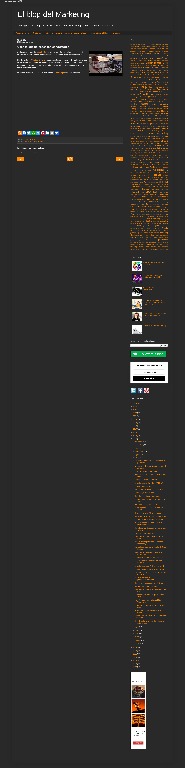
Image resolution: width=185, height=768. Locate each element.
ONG (150, 153)
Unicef (165, 204)
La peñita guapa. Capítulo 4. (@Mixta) (149, 483)
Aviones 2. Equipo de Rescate (146, 480)
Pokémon (145, 164)
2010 (135, 657)
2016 (135, 432)
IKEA (164, 116)
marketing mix (140, 235)
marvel (147, 235)
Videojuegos (163, 207)
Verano (151, 207)
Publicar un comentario (29, 153)
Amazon (151, 51)
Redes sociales (154, 175)
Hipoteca (133, 116)
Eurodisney (151, 101)
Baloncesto (143, 61)
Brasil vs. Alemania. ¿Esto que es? (147, 586)
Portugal (165, 164)
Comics (147, 75)
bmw (143, 216)
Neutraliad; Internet (143, 150)
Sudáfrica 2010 (138, 197)
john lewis (164, 230)
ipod (159, 230)
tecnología (41, 52)
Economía (134, 92)
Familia (153, 104)
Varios (139, 207)
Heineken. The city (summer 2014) (147, 505)
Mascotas (133, 136)
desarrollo (142, 221)
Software (165, 189)
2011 (135, 654)
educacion (164, 221)
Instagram (134, 121)
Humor (158, 116)
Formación (153, 106)
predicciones (163, 240)
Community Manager (160, 75)
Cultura (133, 85)
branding (152, 216)
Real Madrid (156, 172)
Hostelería (146, 116)
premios (133, 242)
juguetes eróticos (142, 233)
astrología (154, 214)
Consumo (153, 79)
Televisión (134, 202)
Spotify (155, 192)
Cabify (166, 65)
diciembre (139, 442)
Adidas (152, 48)
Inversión (143, 124)
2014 (135, 439)
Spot (148, 191)
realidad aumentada (136, 244)
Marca (151, 134)
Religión (154, 177)
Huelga (152, 116)
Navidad (156, 148)
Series (132, 187)
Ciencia (137, 72)
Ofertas (155, 153)
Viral (41, 141)
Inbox (147, 118)
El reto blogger (146, 94)
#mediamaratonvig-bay (153, 46)
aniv (140, 214)
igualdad (148, 228)
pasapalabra (134, 240)
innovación (141, 230)
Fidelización (163, 104)
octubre (138, 448)
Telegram (165, 199)
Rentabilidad (134, 179)
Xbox (154, 211)
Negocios (164, 148)
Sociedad (145, 189)
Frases (149, 109)
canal (166, 216)
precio (154, 240)
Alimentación (141, 51)
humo (142, 228)
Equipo (166, 97)
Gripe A (132, 113)
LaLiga (132, 128)
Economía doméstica (148, 92)
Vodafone (155, 209)
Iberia (132, 118)
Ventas (144, 207)
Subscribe (149, 378)
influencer (156, 228)
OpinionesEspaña (144, 155)
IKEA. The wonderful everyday (146, 471)
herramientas (134, 228)
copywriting (164, 219)
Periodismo (152, 160)
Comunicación (155, 77)
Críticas (165, 82)
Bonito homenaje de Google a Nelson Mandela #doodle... (148, 524)
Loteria (139, 131)
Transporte (134, 204)
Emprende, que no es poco (145, 493)
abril (137, 634)
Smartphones (134, 189)
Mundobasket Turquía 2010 (138, 146)
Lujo (143, 131)
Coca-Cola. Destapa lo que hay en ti (148, 496)
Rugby (142, 182)
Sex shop (147, 186)
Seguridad (146, 184)
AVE (166, 46)
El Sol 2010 (134, 94)
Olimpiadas (163, 153)
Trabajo (152, 202)
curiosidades (134, 221)
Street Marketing (161, 194)
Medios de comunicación (147, 138)
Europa (158, 101)
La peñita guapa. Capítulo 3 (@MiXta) (149, 519)
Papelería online (144, 157)
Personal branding (137, 162)
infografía (133, 230)
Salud (165, 182)
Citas (147, 72)
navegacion (148, 237)
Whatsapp (140, 212)
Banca (150, 61)
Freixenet (159, 109)
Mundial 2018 (163, 143)
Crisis (159, 82)
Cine (143, 72)
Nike (153, 150)
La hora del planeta (162, 126)
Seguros (153, 184)
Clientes (153, 72)
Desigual (155, 87)
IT (167, 116)
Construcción (134, 80)
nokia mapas (158, 237)
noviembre (139, 445)
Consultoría (144, 80)
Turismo (142, 204)
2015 (135, 436)
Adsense (158, 48)
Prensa (146, 167)
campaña (159, 216)
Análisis (165, 53)
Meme (158, 138)
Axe (166, 58)
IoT (148, 124)
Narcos (142, 148)
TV (152, 197)
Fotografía (164, 106)
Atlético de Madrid (142, 58)
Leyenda (142, 128)
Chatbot (165, 70)
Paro (166, 157)
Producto (165, 167)
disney (153, 221)
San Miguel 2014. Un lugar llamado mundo (150, 516)
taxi (159, 246)
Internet (135, 123)
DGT (161, 84)
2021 (135, 416)
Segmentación (135, 184)
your (131, 251)
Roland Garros (134, 182)
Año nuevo (134, 60)
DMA (166, 84)
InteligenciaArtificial (145, 120)
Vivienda (148, 209)
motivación (134, 237)
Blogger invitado (153, 63)
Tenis (141, 202)
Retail (156, 180)
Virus (142, 209)
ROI (166, 170)
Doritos (154, 89)
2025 (135, 403)
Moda (132, 143)
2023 (135, 409)
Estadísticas (142, 99)
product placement (142, 242)
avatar (159, 214)
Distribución (139, 89)
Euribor (165, 99)
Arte (155, 56)
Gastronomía (150, 111)
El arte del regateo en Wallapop (154, 326)
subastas (153, 246)
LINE (153, 126)
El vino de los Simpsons (143, 486)
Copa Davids (163, 80)
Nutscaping (133, 153)
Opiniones (133, 155)
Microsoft (164, 141)
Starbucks (133, 194)
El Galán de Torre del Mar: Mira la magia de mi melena (154, 314)
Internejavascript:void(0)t (160, 120)
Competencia (136, 77)
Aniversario (149, 53)
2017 (135, 429)
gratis (157, 226)
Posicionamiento (136, 167)
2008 (135, 664)
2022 (135, 413)
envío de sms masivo (154, 223)
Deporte (140, 87)
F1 (163, 101)
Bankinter (157, 60)
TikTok (146, 202)
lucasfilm (156, 233)
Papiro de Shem (157, 157)
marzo (137, 637)
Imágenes (142, 118)
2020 (162, 46)
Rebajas (165, 172)
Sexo (153, 187)
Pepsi (140, 160)
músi (141, 237)
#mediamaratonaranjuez (159, 44)
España (133, 99)
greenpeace (164, 226)
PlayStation (134, 164)
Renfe (166, 177)
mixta (152, 235)
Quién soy (37, 33)
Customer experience (144, 84)
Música (157, 146)
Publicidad (158, 169)
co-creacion (142, 219)
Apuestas (150, 56)
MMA (151, 131)
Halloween (144, 113)
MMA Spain (157, 131)
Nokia (158, 150)
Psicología (148, 170)
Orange (154, 155)
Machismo (165, 131)
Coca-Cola (163, 72)
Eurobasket (133, 101)
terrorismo (165, 246)
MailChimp (133, 134)
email (132, 223)
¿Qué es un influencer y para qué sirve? (149, 557)
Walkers (132, 211)
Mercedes (133, 141)
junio (137, 627)
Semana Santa (163, 184)
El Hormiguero (163, 92)
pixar (140, 240)
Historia (139, 116)
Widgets (147, 211)
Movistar (145, 143)
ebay (158, 221)
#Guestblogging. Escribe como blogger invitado (66, 33)
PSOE (166, 155)
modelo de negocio (161, 235)
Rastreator (146, 172)
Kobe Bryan (148, 126)
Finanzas (133, 106)
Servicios (139, 186)
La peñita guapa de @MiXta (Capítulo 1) (149, 569)
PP (160, 155)
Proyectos (142, 170)
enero (137, 643)
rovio (166, 244)
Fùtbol (132, 111)
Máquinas (151, 146)
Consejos (164, 77)
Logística (133, 131)
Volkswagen (164, 209)
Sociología (155, 189)
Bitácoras (133, 63)
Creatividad (152, 82)
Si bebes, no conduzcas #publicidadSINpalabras (144, 579)
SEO (161, 182)
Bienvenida (164, 60)
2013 (135, 647)
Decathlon (133, 87)
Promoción (134, 170)
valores (161, 249)
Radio (132, 172)
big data (165, 214)
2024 (135, 406)
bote (147, 216)
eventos (133, 226)
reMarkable (164, 242)
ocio (166, 237)
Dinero (132, 89)
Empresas (149, 97)
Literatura (164, 128)
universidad (145, 249)
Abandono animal (135, 48)
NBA (163, 146)
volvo (166, 249)
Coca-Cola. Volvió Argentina (145, 533)
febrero (138, 640)
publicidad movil (154, 242)
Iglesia (137, 118)
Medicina (160, 136)
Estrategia (152, 99)
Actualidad (145, 48)
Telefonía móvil (153, 199)
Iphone (152, 124)
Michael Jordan (156, 141)
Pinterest (164, 162)
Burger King (139, 65)
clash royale (134, 219)
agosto (138, 455)
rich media (159, 244)
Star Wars (164, 192)
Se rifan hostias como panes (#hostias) (149, 489)
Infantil (157, 118)
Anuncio (157, 53)
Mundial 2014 (154, 143)
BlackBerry (141, 63)
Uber (161, 204)
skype (141, 246)
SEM (157, 182)
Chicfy (132, 72)
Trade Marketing (162, 202)
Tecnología (36, 141)
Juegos (137, 126)
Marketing (162, 133)
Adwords (165, 48)
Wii (151, 211)
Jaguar (158, 124)
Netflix (132, 150)
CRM (161, 65)
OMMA (140, 153)
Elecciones (157, 94)
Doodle (148, 89)
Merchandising (142, 141)
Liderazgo (149, 128)
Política (155, 164)
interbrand (149, 230)
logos (151, 233)
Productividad (155, 167)
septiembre (139, 451)
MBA (147, 131)
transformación (135, 249)
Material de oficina (142, 136)
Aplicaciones (135, 56)
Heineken (164, 113)
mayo (137, 630)
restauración (149, 244)
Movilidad (138, 143)
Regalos (133, 177)
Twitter (149, 204)
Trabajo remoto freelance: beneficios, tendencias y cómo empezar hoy (154, 302)
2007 (135, 667)
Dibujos (161, 87)
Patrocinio (134, 160)
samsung (133, 247)
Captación (156, 68)
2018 (135, 426)
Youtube (134, 214)
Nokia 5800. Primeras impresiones (151, 289)
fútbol (139, 226)
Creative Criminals (38, 60)
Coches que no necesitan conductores (149, 583)
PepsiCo (146, 160)
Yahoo (165, 211)
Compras (146, 77)
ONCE (146, 153)
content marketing (153, 219)
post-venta (147, 240)
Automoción (27, 141)
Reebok (165, 175)
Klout (142, 126)
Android (133, 53)
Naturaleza (148, 148)
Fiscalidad (142, 106)
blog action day (135, 216)
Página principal (22, 33)
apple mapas (146, 214)
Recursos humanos (138, 175)
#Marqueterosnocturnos (138, 44)
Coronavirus (134, 82)
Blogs (165, 63)
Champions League (145, 70)
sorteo (147, 246)
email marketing (140, 223)
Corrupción (143, 82)
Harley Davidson (154, 113)
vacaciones (154, 249)
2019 (135, 423)
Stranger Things (149, 194)
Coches (132, 75)
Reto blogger (163, 179)
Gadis (142, 111)
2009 (135, 660)
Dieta (166, 87)
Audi (151, 58)
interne (155, 230)
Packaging (133, 157)
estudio (165, 223)
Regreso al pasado (144, 177)
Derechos (148, 87)
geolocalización (148, 226)
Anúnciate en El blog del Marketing (105, 33)
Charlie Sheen (157, 70)
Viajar (156, 207)
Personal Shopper (162, 160)
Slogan (166, 186)
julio (136, 458)
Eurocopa (142, 101)
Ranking (139, 173)
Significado (159, 186)
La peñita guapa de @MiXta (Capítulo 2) (149, 566)
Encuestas (158, 97)
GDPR (137, 111)
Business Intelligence (151, 65)
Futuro (165, 109)
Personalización (153, 162)
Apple (143, 56)
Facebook (144, 104)
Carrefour (133, 70)
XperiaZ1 (160, 211)
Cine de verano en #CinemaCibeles (148, 513)
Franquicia (143, 109)
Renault (160, 177)
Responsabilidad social (146, 179)
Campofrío (147, 68)
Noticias (165, 150)
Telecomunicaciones (137, 199)
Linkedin (156, 128)
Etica (159, 99)
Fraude (153, 109)
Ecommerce (162, 89)
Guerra (138, 113)
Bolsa (132, 65)
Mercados (165, 138)
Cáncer (156, 84)
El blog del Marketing (53, 14)
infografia (164, 228)
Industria (151, 118)
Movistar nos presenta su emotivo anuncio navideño (152, 276)
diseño (148, 221)
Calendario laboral (136, 67)
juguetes (133, 233)
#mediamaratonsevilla (137, 46)
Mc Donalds (152, 136)
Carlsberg (164, 67)
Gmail (158, 111)
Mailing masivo (143, 134)
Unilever (132, 207)
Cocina (140, 75)
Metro (149, 141)
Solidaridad (134, 192)
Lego (137, 128)
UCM (154, 204)
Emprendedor (139, 97)
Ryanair (153, 182)
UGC (157, 204)
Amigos (157, 51)
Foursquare (134, 109)
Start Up (140, 194)
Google (164, 111)
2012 (135, 651)
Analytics (165, 51)
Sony (142, 192)
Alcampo (133, 51)
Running (147, 182)
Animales (140, 53)
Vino (132, 209)
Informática (164, 118)
